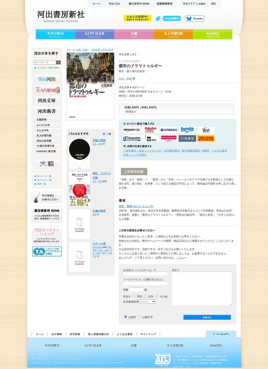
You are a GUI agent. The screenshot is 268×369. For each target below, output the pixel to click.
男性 (137, 296)
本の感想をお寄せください (47, 197)
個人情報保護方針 (98, 334)
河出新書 (47, 111)
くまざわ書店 (219, 150)
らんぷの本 (47, 130)
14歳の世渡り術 (47, 145)
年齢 (125, 289)
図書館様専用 (165, 3)
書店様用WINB (139, 3)
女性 (148, 296)
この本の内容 (134, 171)
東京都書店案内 (191, 150)
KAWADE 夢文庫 (47, 151)
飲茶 (95, 214)
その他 (161, 296)
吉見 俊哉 (125, 78)
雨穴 (104, 253)
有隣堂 (206, 150)
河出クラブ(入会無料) (194, 3)
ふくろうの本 (47, 125)
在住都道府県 (131, 301)
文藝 (134, 34)
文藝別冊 (47, 119)
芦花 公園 (103, 250)
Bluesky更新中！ (194, 18)
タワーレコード (206, 138)
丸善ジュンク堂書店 (135, 154)
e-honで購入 (150, 138)
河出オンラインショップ (47, 235)
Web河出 (114, 3)
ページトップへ (200, 334)
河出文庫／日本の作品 (102, 49)
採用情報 (75, 334)
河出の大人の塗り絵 (47, 90)
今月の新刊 (55, 34)
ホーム (96, 3)
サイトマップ (148, 334)
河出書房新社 (60, 16)
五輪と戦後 (99, 140)
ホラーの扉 (99, 243)
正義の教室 (99, 210)
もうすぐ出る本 (94, 34)
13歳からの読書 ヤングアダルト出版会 (47, 251)
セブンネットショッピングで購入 (206, 130)
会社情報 (56, 334)
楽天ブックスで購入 (150, 130)
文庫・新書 (81, 49)
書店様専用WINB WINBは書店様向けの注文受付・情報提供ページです (47, 214)
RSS (214, 3)
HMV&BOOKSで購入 (169, 138)
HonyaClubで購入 (132, 138)
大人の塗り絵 (173, 34)
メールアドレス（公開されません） (144, 279)
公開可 (132, 317)
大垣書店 (187, 138)
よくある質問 (124, 334)
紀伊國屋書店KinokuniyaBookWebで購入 (169, 130)
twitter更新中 (169, 18)
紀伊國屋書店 (172, 150)
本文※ (176, 270)
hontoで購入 (187, 130)
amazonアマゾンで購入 (132, 130)
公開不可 (147, 317)
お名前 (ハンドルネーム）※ (139, 270)
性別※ (127, 296)
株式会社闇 (97, 247)
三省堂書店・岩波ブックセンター (142, 150)
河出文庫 (47, 100)
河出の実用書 (47, 140)
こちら (180, 257)
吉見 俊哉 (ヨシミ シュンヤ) (136, 206)
